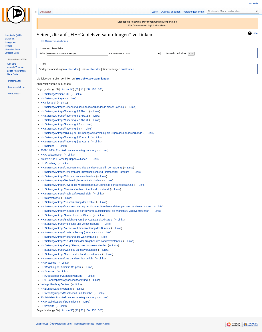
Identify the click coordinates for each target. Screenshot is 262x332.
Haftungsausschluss (84, 324)
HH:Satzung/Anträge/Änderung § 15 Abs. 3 (65, 141)
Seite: (42, 53)
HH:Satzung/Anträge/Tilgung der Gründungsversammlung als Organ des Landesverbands (91, 133)
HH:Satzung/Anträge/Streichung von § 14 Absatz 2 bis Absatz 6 (76, 219)
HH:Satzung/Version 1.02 (55, 94)
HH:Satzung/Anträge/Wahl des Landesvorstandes (69, 249)
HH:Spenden (48, 271)
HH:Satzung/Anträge (52, 98)
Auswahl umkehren (176, 53)
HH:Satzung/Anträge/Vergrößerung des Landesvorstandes (74, 245)
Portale (8, 46)
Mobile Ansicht (103, 324)
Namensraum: (117, 53)
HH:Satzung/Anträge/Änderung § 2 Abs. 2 (64, 115)
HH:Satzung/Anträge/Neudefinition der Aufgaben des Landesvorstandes (81, 241)
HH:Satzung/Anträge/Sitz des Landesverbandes (68, 176)
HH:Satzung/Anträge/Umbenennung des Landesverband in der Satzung (81, 167)
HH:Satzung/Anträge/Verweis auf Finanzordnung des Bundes (75, 228)
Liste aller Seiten (13, 49)
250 (94, 89)
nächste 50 (67, 89)
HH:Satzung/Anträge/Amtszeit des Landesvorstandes (71, 254)
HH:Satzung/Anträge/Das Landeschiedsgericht (67, 258)
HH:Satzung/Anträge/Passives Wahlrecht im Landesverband (75, 189)
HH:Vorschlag (48, 163)
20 (77, 89)
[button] (17, 59)
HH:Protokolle (48, 262)
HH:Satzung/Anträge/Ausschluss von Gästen (66, 215)
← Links (76, 94)
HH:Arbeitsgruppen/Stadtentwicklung (61, 275)
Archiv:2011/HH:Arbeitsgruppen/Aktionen (64, 159)
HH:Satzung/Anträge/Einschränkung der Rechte (68, 202)
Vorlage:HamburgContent (55, 284)
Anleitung (11, 64)
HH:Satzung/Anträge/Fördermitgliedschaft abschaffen (71, 180)
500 (100, 89)
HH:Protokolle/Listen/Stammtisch (59, 301)
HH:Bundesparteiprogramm (56, 288)
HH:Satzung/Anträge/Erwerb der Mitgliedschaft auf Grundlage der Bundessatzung (87, 184)
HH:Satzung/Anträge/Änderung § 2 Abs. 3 (64, 120)
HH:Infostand (48, 102)
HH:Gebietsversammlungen (54, 41)
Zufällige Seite (12, 53)
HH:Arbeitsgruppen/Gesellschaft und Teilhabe (66, 293)
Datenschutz (42, 324)
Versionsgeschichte (193, 11)
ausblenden (71, 69)
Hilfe (255, 33)
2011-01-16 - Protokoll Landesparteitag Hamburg (68, 297)
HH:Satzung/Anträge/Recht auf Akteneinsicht (66, 193)
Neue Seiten (13, 74)
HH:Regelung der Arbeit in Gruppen (61, 267)
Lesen (155, 11)
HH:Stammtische (50, 197)
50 (82, 89)
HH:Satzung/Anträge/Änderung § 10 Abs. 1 (65, 137)
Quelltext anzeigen (170, 11)
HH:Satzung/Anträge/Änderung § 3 (60, 124)
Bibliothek (9, 38)
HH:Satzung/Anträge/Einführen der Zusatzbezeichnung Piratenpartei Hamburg (85, 171)
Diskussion (45, 11)
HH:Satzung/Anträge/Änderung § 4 (60, 128)
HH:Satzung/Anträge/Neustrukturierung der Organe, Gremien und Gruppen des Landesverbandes (96, 206)
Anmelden (254, 3)
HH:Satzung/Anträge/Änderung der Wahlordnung (68, 236)
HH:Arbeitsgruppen (51, 154)
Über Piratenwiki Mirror (61, 324)
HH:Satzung (47, 145)
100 (88, 89)
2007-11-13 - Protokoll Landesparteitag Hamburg (68, 150)
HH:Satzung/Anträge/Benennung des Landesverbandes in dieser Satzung (82, 107)
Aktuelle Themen (15, 67)
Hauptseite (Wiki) (13, 35)
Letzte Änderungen (16, 71)
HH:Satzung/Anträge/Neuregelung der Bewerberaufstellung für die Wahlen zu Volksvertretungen (95, 210)
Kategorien (10, 42)
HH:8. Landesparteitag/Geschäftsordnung (64, 280)
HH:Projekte (47, 306)
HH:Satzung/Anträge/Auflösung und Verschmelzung (70, 223)
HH (35, 11)
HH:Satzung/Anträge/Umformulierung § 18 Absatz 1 (70, 232)
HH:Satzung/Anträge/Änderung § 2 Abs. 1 (64, 111)
